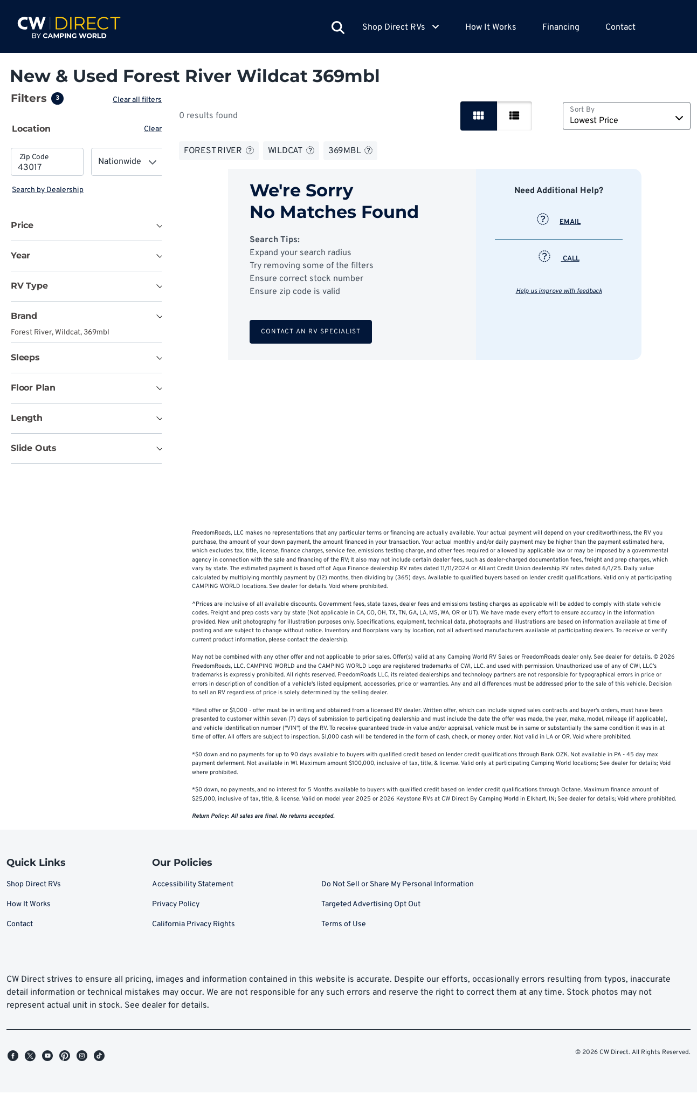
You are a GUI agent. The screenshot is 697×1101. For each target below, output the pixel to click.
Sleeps (25, 357)
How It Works (490, 27)
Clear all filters (139, 100)
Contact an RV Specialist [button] (312, 331)
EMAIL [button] (560, 222)
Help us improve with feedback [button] (560, 291)
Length (27, 418)
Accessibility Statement (192, 893)
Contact (620, 27)
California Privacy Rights (193, 933)
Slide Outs (34, 448)
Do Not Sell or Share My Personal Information (397, 893)
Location (31, 129)
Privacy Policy (175, 913)
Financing (560, 27)
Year (20, 255)
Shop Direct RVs (33, 893)
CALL (560, 259)
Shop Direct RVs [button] (400, 27)
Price (22, 225)
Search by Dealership (48, 190)
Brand (24, 316)
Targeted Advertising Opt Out (370, 913)
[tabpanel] (87, 172)
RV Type (29, 286)
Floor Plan (33, 387)
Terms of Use (343, 933)
